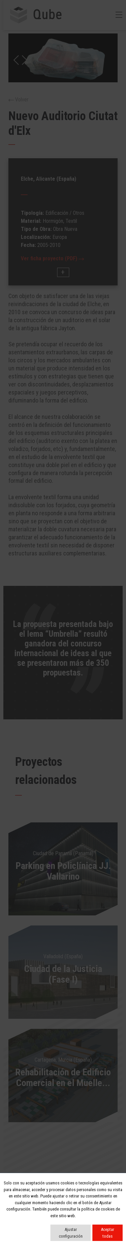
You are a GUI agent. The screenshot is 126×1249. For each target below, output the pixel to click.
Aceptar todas (107, 1233)
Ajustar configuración (71, 1233)
